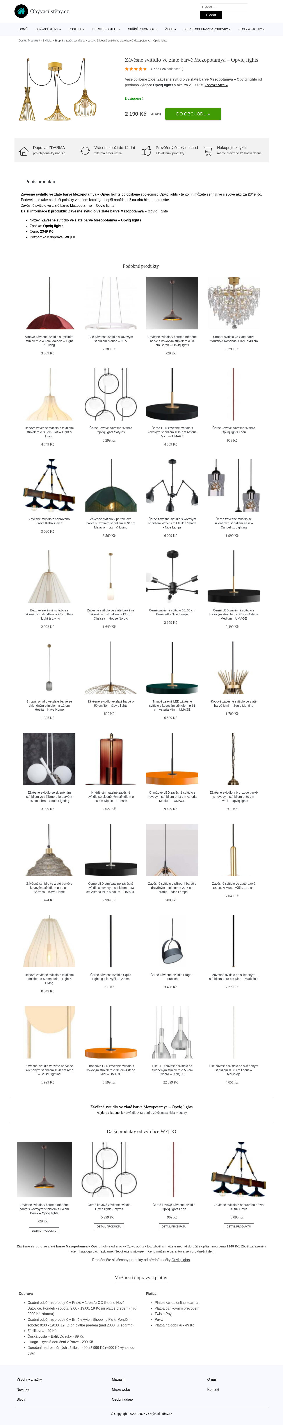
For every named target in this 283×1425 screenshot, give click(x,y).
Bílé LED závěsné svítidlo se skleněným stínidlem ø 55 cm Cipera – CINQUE (172, 1070)
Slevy (21, 1399)
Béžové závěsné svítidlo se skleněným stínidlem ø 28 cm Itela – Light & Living (49, 614)
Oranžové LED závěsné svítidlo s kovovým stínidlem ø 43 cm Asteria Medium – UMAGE (172, 796)
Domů (23, 29)
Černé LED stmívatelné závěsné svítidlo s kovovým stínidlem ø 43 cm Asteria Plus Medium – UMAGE (110, 887)
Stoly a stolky (250, 29)
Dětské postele (105, 29)
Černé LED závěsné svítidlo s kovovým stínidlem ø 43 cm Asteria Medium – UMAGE (233, 614)
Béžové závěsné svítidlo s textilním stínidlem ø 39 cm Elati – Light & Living (49, 432)
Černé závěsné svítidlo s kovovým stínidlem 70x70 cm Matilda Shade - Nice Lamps (172, 523)
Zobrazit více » (216, 85)
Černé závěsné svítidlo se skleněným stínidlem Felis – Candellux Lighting (233, 523)
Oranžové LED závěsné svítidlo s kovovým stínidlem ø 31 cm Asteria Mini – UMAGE (110, 1070)
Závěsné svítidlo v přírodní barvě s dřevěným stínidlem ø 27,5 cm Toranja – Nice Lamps (172, 887)
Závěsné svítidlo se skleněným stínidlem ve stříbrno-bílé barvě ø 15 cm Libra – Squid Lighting (49, 796)
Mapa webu (121, 1389)
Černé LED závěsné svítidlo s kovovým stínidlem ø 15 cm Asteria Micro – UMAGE (172, 432)
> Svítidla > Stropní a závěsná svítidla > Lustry (68, 40)
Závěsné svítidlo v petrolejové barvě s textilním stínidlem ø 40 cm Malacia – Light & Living (110, 523)
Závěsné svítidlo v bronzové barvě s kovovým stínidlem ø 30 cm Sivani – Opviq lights (234, 796)
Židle (169, 29)
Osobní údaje (122, 1399)
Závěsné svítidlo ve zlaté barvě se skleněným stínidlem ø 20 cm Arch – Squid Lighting (49, 1070)
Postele (75, 29)
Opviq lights (163, 85)
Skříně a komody (141, 29)
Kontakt (213, 1389)
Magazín (118, 1379)
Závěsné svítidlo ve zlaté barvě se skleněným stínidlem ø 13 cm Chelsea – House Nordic (111, 614)
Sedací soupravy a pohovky (206, 29)
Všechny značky (29, 1379)
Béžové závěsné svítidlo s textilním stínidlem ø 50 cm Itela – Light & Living (49, 979)
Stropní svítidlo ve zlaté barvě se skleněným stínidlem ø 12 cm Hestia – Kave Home (49, 705)
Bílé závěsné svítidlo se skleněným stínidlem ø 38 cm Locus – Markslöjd (233, 1070)
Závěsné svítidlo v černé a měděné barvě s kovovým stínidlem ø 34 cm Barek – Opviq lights (172, 341)
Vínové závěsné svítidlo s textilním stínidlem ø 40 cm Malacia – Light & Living (49, 341)
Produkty (33, 40)
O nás (212, 1379)
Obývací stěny (47, 29)
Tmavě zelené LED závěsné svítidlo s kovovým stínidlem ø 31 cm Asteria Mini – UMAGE (172, 705)
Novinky (23, 1389)
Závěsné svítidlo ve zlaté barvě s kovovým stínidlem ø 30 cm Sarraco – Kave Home (49, 887)
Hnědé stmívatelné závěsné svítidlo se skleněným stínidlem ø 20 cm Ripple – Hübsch (111, 796)
